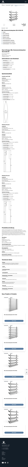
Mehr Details (14, 320)
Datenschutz (3, 458)
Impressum (3, 459)
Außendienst (3, 452)
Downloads (3, 454)
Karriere (3, 453)
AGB (2, 457)
